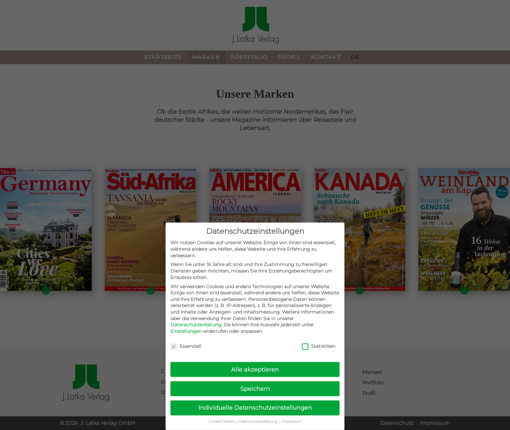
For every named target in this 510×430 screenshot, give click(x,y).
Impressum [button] (292, 428)
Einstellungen (186, 337)
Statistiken (318, 352)
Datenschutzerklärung (195, 331)
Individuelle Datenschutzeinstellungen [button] (255, 413)
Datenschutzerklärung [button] (258, 428)
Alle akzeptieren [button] (255, 375)
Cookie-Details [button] (221, 428)
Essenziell (185, 352)
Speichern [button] (255, 394)
